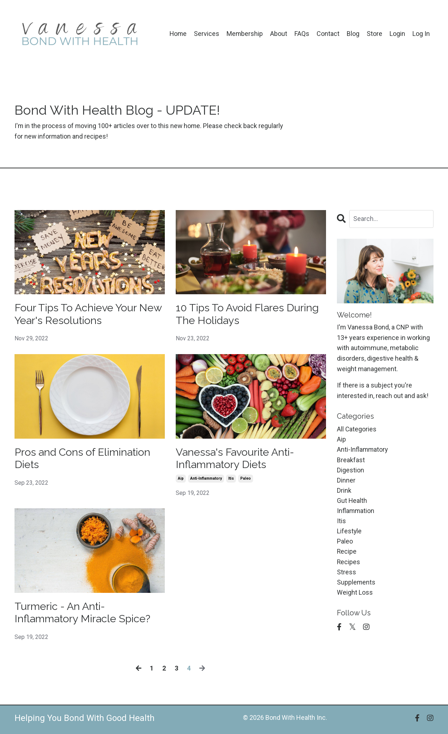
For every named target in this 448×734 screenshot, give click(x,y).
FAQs (301, 33)
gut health (352, 502)
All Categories (357, 429)
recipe (347, 554)
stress (346, 575)
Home (177, 33)
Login (397, 33)
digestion (350, 471)
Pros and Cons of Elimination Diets (85, 460)
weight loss (355, 596)
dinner (346, 481)
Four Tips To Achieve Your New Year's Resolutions (78, 315)
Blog (353, 33)
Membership (244, 33)
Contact (328, 33)
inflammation (356, 513)
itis (231, 481)
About (278, 33)
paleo (245, 481)
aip (181, 481)
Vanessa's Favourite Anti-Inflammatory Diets (238, 460)
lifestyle (349, 534)
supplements (356, 586)
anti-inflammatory (206, 481)
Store (374, 33)
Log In (421, 33)
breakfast (351, 460)
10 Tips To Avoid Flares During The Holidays (250, 315)
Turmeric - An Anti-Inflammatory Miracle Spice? (85, 615)
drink (344, 492)
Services (206, 33)
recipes (349, 565)
